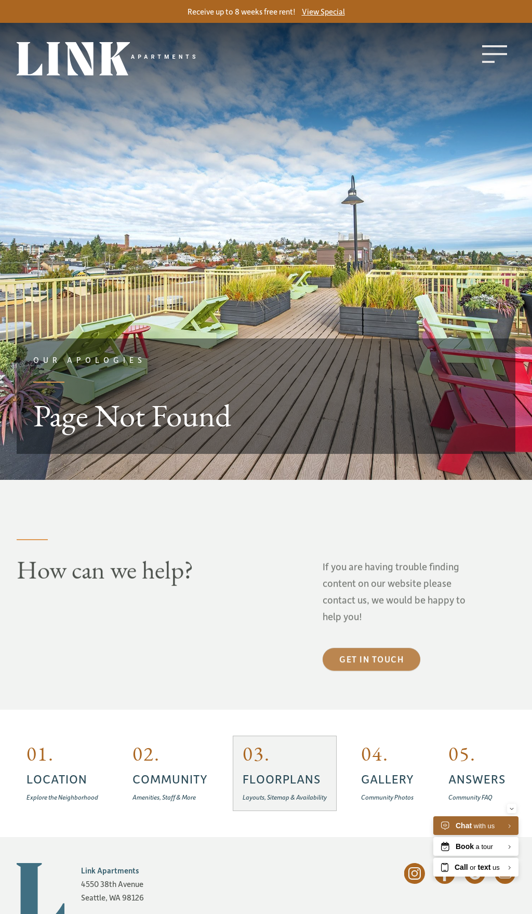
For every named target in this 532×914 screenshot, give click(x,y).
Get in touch (371, 679)
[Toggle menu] (494, 54)
